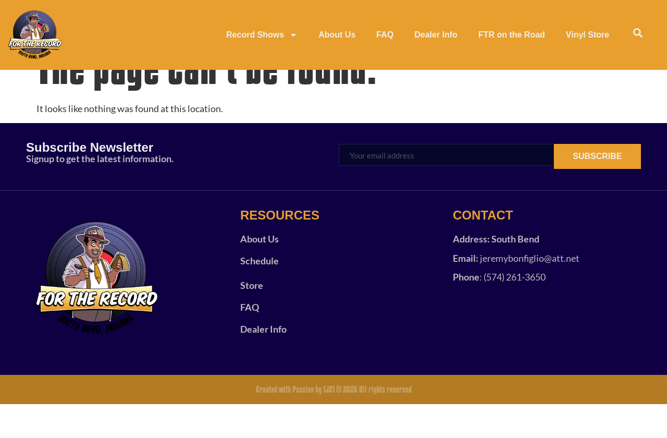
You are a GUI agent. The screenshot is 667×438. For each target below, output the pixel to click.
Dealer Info (436, 34)
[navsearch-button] (637, 35)
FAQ (384, 34)
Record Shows (262, 35)
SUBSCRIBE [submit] (595, 190)
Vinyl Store (587, 34)
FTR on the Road (511, 34)
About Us (336, 34)
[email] (444, 188)
